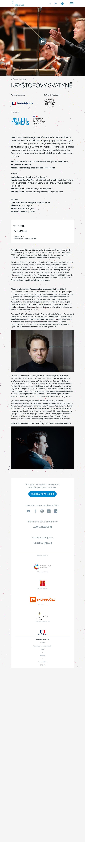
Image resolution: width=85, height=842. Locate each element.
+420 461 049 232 (42, 527)
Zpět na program (18, 79)
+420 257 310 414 (42, 543)
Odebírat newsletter (42, 494)
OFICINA (42, 665)
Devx (42, 649)
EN (50, 3)
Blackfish (42, 655)
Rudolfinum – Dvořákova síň (24, 239)
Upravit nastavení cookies (42, 640)
